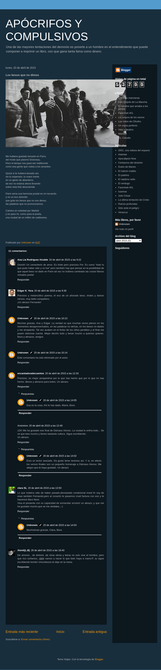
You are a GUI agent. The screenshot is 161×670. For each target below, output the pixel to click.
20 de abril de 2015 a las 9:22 (65, 259)
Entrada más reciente (22, 632)
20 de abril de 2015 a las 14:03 (60, 525)
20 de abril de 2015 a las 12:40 (46, 425)
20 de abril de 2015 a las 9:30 (50, 290)
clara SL (22, 488)
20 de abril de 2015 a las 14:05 (60, 400)
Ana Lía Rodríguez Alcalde (32, 259)
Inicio (60, 632)
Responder (23, 279)
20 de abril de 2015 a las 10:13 (51, 318)
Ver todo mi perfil (124, 229)
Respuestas (27, 393)
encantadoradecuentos (30, 373)
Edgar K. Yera (25, 290)
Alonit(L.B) (23, 550)
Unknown (22, 318)
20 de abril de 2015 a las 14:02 (60, 455)
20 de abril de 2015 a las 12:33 (62, 373)
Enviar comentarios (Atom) (35, 639)
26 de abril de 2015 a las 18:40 (47, 550)
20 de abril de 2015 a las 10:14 (51, 352)
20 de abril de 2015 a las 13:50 (45, 488)
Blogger (99, 659)
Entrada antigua (95, 632)
